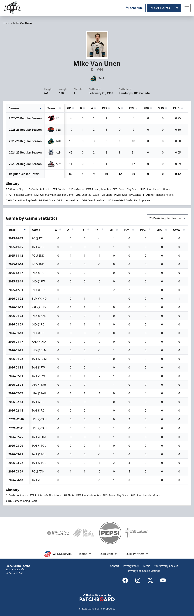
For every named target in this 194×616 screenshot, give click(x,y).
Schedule (134, 8)
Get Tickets (160, 8)
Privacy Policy (131, 566)
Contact (114, 566)
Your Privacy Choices (166, 566)
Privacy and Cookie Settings (144, 570)
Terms (146, 566)
